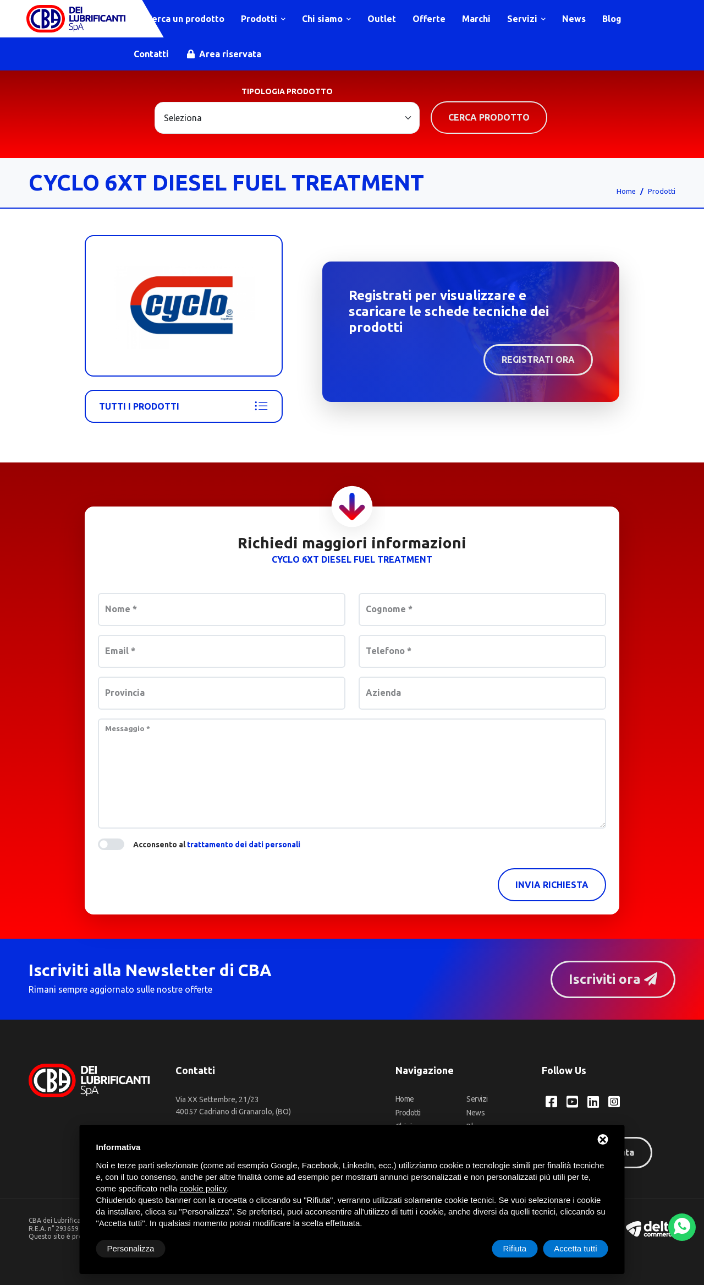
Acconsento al (216, 844)
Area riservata (224, 54)
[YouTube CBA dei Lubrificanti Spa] (572, 1101)
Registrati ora (538, 359)
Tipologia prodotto (287, 91)
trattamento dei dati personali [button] (243, 844)
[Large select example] (287, 118)
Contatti (151, 54)
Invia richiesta (551, 885)
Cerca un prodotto (179, 19)
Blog (612, 19)
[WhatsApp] (682, 1227)
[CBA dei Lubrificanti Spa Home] (75, 18)
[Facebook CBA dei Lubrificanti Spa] (551, 1101)
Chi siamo (326, 19)
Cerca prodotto (489, 117)
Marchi (476, 19)
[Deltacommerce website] (650, 1228)
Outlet (381, 19)
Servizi (526, 19)
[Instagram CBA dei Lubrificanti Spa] (614, 1101)
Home (626, 191)
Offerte (429, 19)
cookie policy (203, 1188)
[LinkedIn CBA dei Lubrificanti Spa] (593, 1101)
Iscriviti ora (613, 979)
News (574, 19)
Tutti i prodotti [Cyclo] (183, 406)
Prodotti (263, 19)
